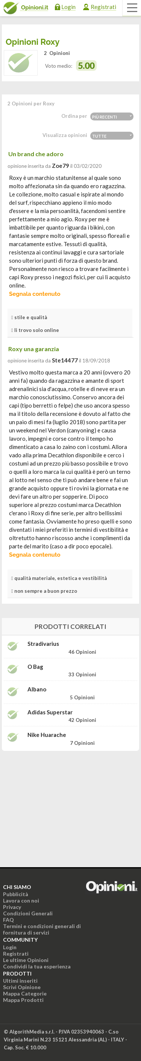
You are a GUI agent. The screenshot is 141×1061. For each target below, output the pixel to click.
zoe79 (60, 165)
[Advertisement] (70, 804)
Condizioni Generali (28, 913)
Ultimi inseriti (20, 980)
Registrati (103, 6)
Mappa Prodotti (23, 1000)
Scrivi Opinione (22, 987)
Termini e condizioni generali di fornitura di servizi (42, 929)
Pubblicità (15, 894)
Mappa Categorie (25, 993)
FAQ (8, 919)
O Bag (35, 667)
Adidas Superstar (50, 712)
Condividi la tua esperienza (37, 966)
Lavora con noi (21, 900)
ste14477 (65, 360)
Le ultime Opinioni (26, 960)
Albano (36, 689)
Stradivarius (43, 644)
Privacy (12, 907)
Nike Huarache (46, 735)
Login (68, 6)
